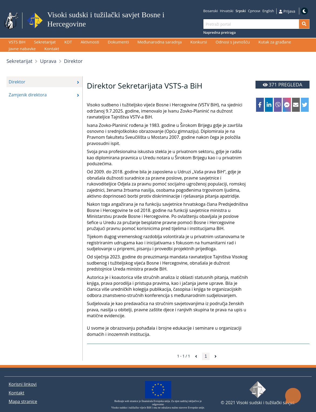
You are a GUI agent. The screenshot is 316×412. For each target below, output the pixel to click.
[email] (296, 105)
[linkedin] (269, 105)
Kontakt (16, 393)
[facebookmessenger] (287, 105)
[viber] (278, 105)
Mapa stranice (23, 401)
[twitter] (305, 105)
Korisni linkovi (23, 384)
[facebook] (260, 105)
